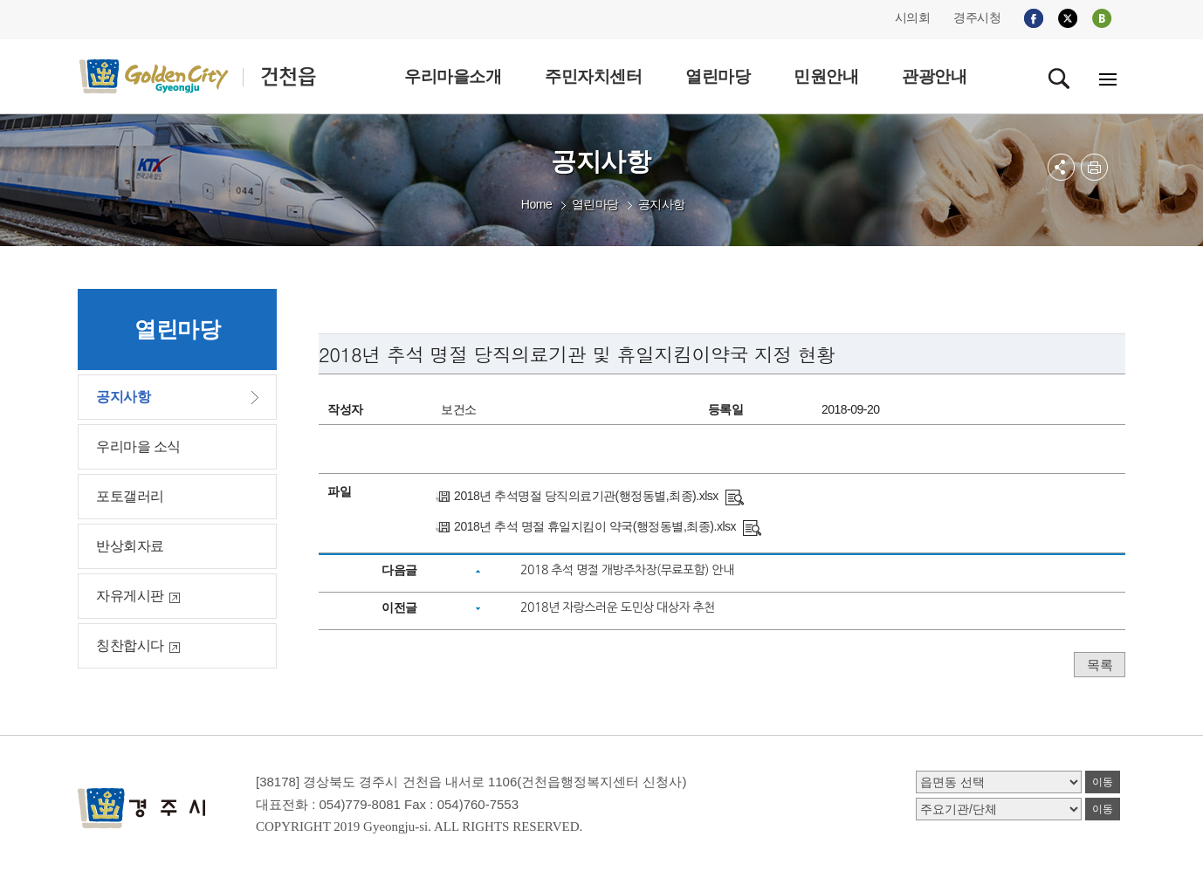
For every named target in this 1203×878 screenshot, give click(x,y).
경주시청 (976, 17)
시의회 (913, 17)
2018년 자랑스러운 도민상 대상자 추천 (617, 607)
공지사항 (661, 204)
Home (536, 204)
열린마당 (595, 204)
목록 (1099, 664)
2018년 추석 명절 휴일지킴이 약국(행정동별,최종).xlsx (595, 526)
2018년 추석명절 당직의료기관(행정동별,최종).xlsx (586, 496)
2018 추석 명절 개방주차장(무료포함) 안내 (627, 570)
